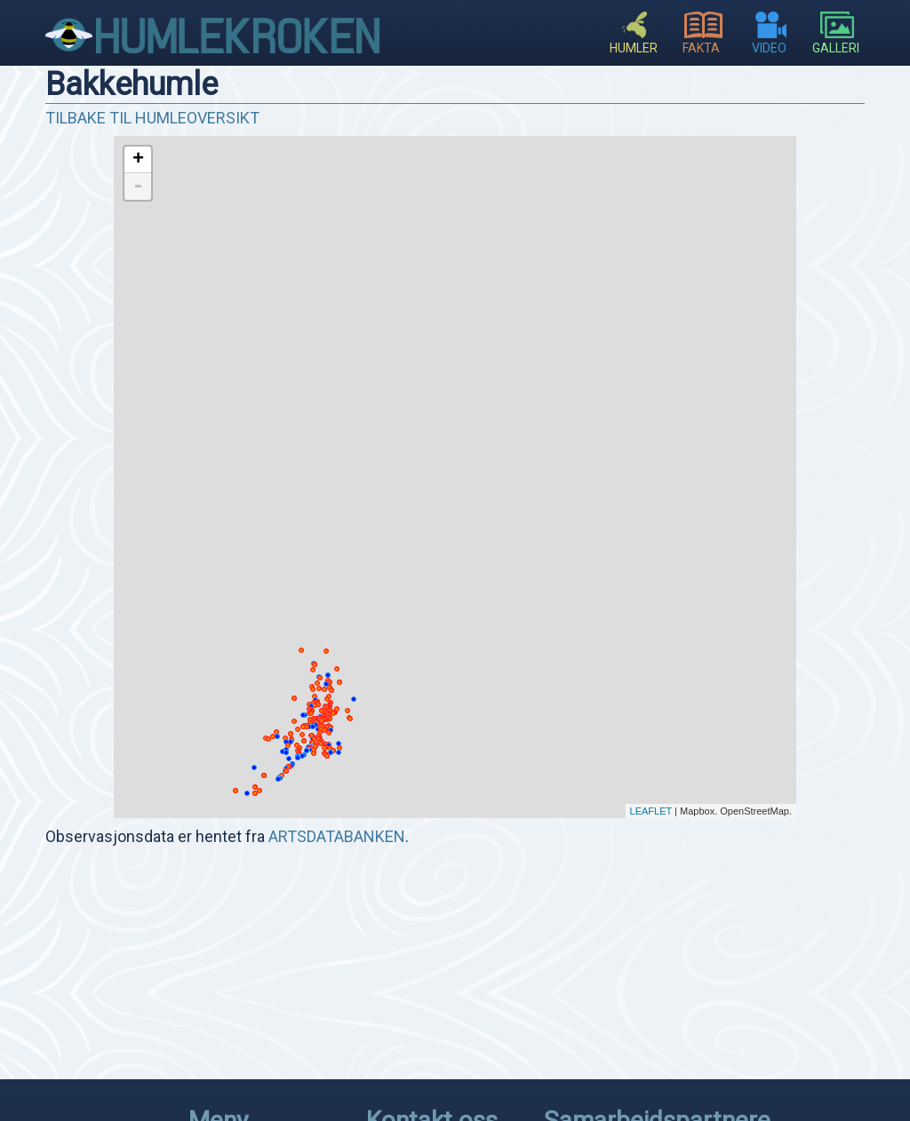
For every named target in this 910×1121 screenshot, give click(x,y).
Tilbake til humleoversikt (152, 117)
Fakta (703, 41)
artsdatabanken (336, 836)
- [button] (138, 186)
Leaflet (651, 811)
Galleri (837, 41)
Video (770, 41)
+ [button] (138, 160)
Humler (634, 41)
